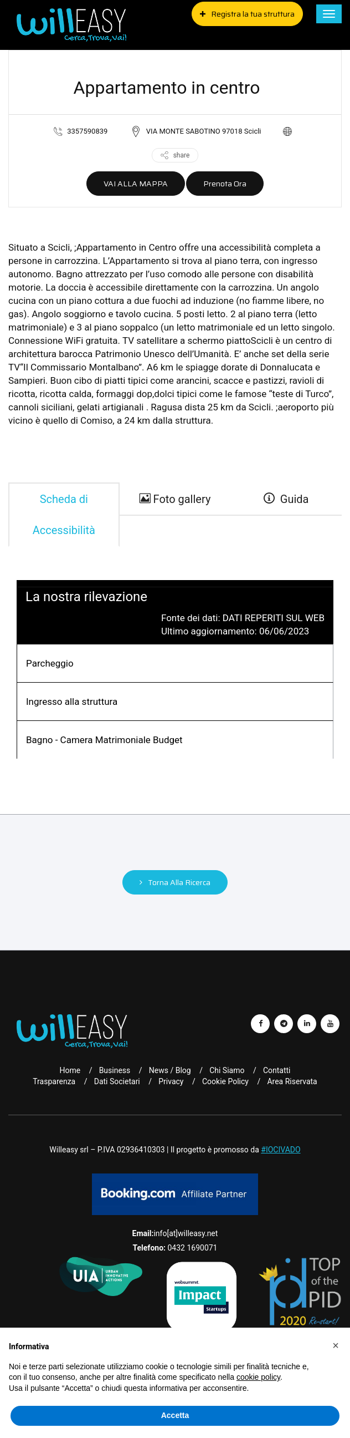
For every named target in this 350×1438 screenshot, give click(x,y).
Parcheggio (50, 663)
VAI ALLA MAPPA (136, 183)
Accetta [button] (175, 1415)
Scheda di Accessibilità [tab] (64, 514)
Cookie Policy (225, 1081)
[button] (335, 1345)
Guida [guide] (286, 499)
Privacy (170, 1081)
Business (115, 1070)
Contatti (277, 1070)
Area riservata (292, 1081)
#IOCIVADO (280, 1149)
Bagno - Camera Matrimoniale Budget (104, 739)
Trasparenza (54, 1081)
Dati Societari (117, 1081)
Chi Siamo (226, 1070)
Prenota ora (224, 183)
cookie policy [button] (258, 1377)
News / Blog (170, 1070)
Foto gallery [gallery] (175, 499)
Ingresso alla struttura (71, 701)
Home (69, 1070)
